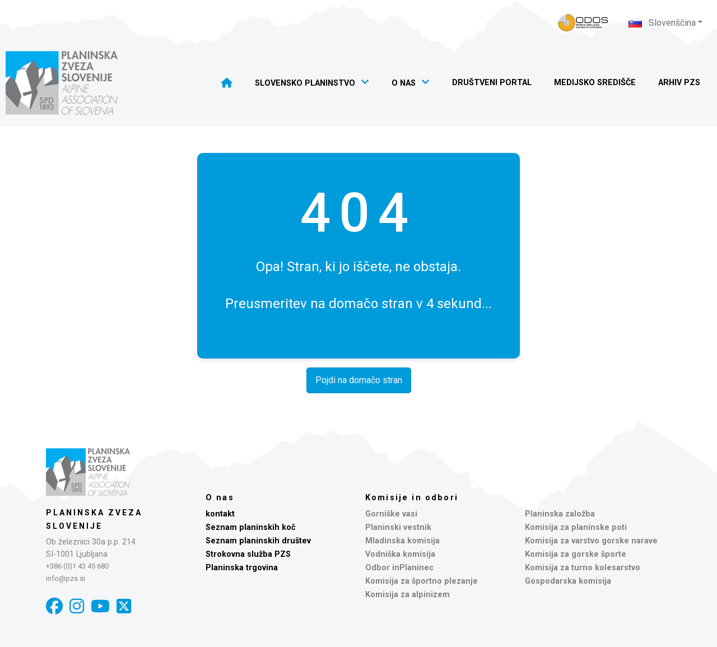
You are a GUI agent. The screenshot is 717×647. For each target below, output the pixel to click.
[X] (124, 606)
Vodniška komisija (400, 554)
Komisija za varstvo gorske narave (591, 541)
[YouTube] (100, 606)
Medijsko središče (595, 82)
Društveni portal (492, 82)
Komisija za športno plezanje (421, 581)
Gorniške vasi (391, 514)
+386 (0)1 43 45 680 (77, 566)
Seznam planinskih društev (258, 541)
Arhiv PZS (679, 82)
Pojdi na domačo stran (358, 380)
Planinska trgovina (242, 567)
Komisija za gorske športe (575, 554)
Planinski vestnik (398, 527)
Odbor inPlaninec (399, 567)
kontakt (220, 514)
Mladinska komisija (402, 541)
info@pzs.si (65, 578)
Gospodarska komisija (568, 581)
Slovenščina (662, 22)
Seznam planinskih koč (251, 527)
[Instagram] (76, 606)
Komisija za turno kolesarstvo (582, 567)
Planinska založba (560, 514)
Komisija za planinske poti (576, 527)
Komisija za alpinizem (407, 594)
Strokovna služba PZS (248, 554)
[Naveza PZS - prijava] (583, 22)
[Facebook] (54, 606)
